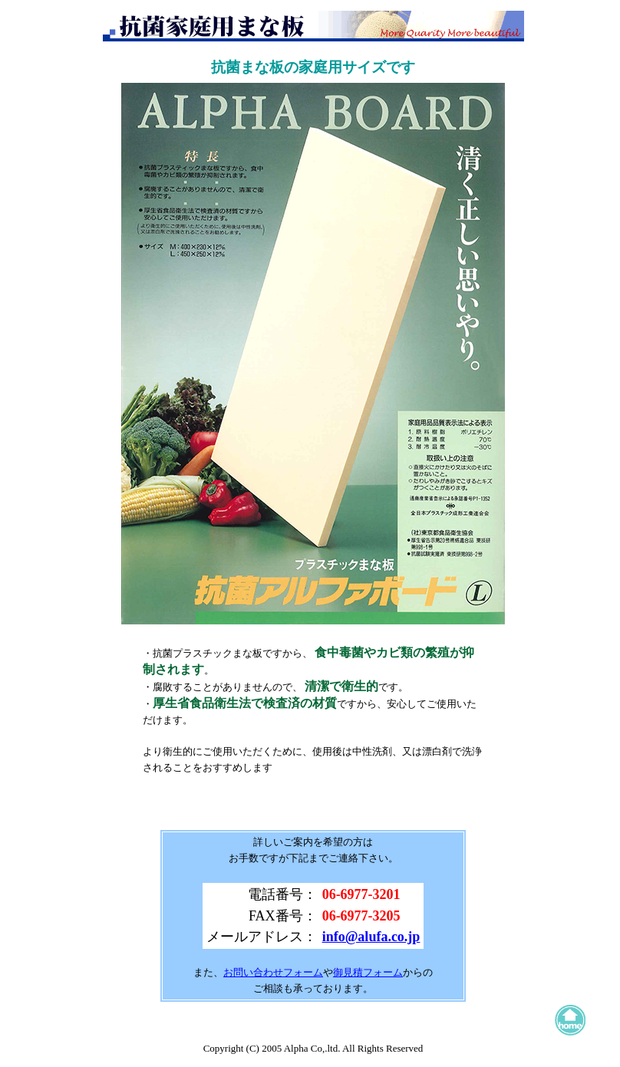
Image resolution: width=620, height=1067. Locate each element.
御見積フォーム (368, 972)
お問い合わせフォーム (273, 972)
